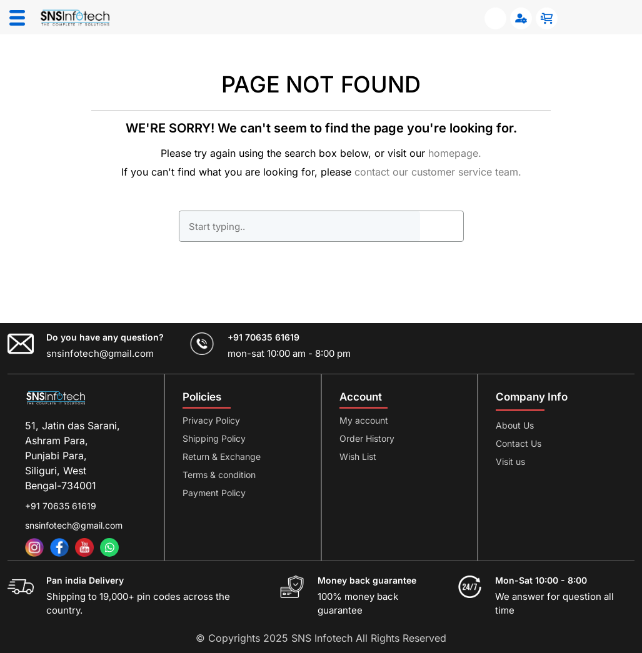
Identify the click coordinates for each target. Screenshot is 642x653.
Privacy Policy (211, 420)
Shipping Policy (214, 438)
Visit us (510, 461)
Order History (366, 438)
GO (441, 226)
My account (363, 420)
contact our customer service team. (437, 172)
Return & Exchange (222, 456)
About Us (515, 425)
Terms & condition (219, 474)
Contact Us (518, 443)
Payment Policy (214, 492)
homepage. (454, 153)
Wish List (357, 456)
